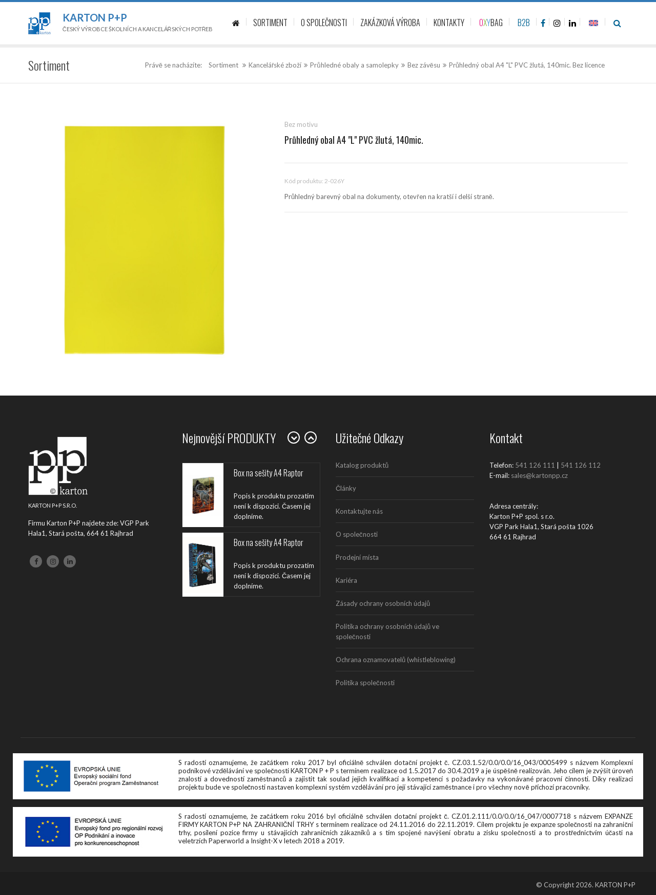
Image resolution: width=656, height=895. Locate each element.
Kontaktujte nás (359, 511)
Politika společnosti (365, 683)
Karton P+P (95, 17)
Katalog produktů (362, 465)
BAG (491, 22)
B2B (524, 22)
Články (346, 488)
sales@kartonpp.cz (539, 475)
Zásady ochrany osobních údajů (383, 603)
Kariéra (346, 580)
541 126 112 (581, 465)
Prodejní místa (357, 557)
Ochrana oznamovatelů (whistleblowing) (396, 660)
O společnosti (357, 534)
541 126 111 (535, 465)
